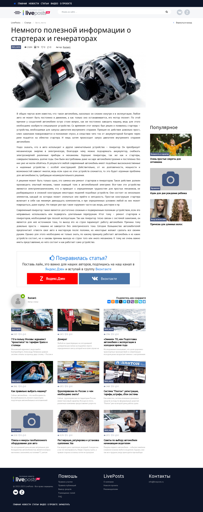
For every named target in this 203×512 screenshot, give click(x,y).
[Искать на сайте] (114, 11)
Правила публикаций (67, 485)
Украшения (155, 188)
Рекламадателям (111, 489)
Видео (54, 3)
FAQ (60, 496)
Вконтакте (103, 269)
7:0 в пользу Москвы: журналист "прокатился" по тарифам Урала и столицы (29, 342)
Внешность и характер (160, 154)
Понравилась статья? (78, 258)
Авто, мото (16, 47)
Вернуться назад (182, 22)
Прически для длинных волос (166, 224)
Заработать (64, 504)
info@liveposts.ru (156, 482)
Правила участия (65, 482)
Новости (34, 3)
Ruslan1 (67, 47)
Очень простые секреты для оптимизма (165, 160)
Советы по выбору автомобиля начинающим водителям (120, 442)
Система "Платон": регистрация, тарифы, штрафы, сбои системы (121, 393)
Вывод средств (64, 489)
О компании (109, 482)
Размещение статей (66, 493)
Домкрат (62, 339)
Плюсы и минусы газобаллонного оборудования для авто (29, 442)
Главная (20, 3)
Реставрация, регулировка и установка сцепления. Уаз (78, 442)
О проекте (66, 3)
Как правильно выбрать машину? (29, 391)
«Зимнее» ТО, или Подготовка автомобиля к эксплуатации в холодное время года (120, 342)
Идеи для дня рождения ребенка (168, 193)
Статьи (45, 3)
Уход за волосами (158, 219)
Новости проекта (111, 485)
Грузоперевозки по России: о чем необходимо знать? (75, 393)
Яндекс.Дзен (54, 269)
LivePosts (15, 22)
